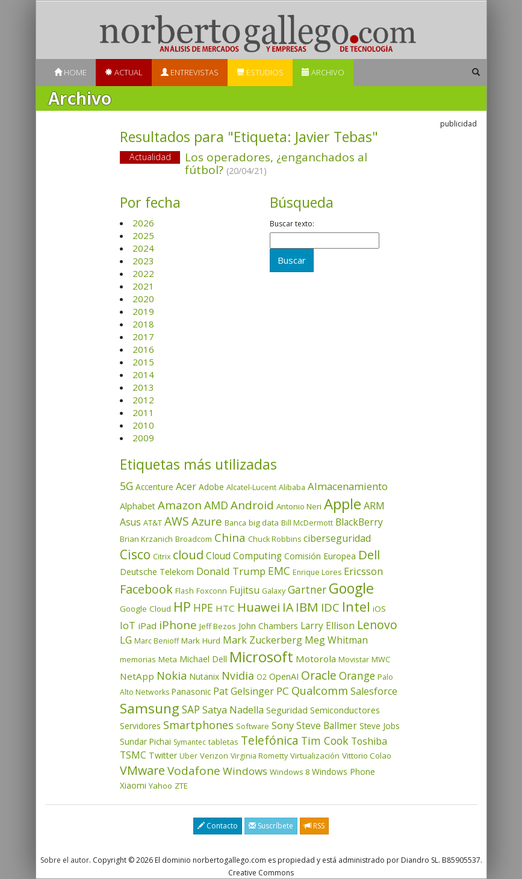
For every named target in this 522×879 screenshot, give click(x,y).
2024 (143, 248)
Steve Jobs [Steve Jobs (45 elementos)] (379, 726)
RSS (314, 826)
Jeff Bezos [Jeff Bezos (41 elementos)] (217, 626)
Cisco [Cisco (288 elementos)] (135, 554)
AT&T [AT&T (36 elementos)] (152, 522)
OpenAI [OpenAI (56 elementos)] (284, 676)
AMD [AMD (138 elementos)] (216, 505)
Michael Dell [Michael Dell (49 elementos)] (203, 659)
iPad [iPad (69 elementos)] (147, 626)
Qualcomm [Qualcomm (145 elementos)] (319, 690)
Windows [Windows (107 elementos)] (245, 771)
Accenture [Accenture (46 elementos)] (154, 486)
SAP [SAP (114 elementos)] (191, 709)
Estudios (260, 72)
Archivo (323, 72)
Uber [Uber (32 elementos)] (188, 756)
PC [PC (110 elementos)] (282, 691)
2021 (143, 286)
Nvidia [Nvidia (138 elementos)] (238, 675)
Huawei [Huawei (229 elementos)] (258, 607)
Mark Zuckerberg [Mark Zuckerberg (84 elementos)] (262, 640)
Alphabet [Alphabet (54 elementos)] (137, 506)
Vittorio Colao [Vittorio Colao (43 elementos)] (366, 755)
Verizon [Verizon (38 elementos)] (214, 755)
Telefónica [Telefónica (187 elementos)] (270, 740)
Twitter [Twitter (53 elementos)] (163, 755)
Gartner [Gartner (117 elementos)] (307, 589)
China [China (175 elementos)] (230, 537)
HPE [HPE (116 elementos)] (203, 607)
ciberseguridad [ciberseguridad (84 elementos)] (337, 538)
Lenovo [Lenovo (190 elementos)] (377, 625)
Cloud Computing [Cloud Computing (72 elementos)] (244, 556)
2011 (143, 412)
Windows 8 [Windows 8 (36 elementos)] (289, 771)
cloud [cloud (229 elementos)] (188, 555)
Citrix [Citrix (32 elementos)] (161, 556)
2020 (143, 299)
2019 (143, 311)
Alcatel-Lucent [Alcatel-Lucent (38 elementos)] (251, 487)
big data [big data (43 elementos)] (264, 522)
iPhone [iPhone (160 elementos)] (178, 624)
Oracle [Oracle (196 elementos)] (319, 675)
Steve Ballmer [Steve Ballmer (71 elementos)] (326, 725)
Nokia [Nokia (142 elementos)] (172, 675)
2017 (143, 337)
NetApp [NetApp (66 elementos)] (137, 676)
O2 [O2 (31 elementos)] (261, 677)
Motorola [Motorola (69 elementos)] (316, 659)
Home (70, 72)
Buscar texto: (292, 224)
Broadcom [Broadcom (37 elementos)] (193, 538)
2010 (143, 425)
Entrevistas (190, 72)
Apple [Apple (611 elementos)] (342, 504)
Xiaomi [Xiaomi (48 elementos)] (133, 785)
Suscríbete (271, 826)
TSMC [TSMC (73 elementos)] (133, 755)
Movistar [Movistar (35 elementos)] (353, 659)
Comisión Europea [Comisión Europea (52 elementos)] (320, 556)
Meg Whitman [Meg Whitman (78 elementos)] (336, 640)
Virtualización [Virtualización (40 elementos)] (315, 755)
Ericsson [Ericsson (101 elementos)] (363, 571)
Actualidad (150, 157)
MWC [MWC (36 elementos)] (380, 659)
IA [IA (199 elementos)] (287, 607)
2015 (143, 362)
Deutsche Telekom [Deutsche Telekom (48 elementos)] (157, 571)
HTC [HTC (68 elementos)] (225, 608)
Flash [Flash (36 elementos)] (184, 590)
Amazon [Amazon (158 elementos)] (180, 504)
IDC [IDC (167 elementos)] (330, 607)
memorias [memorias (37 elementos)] (138, 659)
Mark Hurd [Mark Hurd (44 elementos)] (200, 640)
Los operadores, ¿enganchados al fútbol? (276, 163)
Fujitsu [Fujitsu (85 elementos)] (244, 590)
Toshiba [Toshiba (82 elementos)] (369, 741)
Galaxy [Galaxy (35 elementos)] (273, 590)
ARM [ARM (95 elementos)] (374, 505)
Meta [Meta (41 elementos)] (167, 659)
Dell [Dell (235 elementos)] (369, 554)
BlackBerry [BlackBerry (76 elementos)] (359, 522)
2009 (143, 438)
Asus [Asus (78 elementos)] (130, 522)
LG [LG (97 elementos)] (126, 640)
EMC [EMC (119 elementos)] (279, 571)
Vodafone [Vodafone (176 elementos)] (193, 770)
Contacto (217, 826)
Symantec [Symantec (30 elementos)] (189, 742)
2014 (143, 374)
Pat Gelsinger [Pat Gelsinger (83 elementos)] (243, 691)
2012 (143, 400)
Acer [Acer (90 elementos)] (186, 486)
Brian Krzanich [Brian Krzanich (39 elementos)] (146, 538)
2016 (143, 349)
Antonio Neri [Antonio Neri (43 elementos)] (299, 506)
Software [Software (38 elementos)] (252, 726)
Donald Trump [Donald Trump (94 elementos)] (231, 571)
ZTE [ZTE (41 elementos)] (181, 785)
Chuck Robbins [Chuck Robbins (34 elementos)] (274, 539)
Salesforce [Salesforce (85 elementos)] (373, 691)
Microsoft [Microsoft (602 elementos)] (261, 656)
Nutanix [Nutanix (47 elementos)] (204, 676)
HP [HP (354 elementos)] (182, 606)
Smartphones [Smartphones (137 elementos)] (198, 725)
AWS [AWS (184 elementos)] (176, 521)
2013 (143, 387)
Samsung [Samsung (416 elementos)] (149, 708)
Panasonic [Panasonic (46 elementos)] (191, 691)
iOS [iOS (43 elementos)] (379, 608)
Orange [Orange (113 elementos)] (357, 676)
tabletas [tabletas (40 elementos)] (223, 741)
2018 (143, 324)
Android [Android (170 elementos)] (252, 505)
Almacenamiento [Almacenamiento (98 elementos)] (348, 486)
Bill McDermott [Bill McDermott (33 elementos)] (307, 523)
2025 (143, 235)
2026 (143, 223)
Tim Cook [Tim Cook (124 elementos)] (325, 740)
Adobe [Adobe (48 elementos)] (211, 486)
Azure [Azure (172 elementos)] (206, 521)
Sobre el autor (64, 860)
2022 (143, 273)
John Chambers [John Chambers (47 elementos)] (268, 626)
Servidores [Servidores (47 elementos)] (140, 725)
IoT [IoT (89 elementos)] (127, 625)
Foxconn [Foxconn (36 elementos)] (211, 590)
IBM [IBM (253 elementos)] (307, 606)
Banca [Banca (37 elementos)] (235, 522)
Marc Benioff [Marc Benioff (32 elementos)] (156, 641)
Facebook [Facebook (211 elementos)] (146, 589)
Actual (124, 72)
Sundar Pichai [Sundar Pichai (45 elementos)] (145, 741)
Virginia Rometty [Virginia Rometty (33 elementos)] (259, 756)
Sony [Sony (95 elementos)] (283, 725)
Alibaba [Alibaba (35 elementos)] (292, 487)
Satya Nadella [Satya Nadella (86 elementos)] (233, 709)
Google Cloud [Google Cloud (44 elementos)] (145, 608)
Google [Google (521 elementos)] (351, 588)
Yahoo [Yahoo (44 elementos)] (160, 785)
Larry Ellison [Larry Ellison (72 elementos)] (327, 626)
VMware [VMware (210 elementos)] (142, 770)
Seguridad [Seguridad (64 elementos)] (287, 710)
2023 (143, 261)
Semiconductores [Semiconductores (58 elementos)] (345, 710)
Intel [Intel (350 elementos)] (356, 606)
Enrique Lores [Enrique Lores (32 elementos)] (317, 572)
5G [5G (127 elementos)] (126, 486)
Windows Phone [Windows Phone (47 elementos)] (343, 771)
